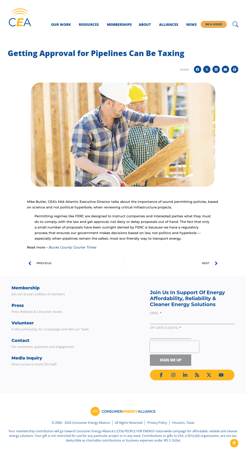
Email (154, 313)
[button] (197, 69)
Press (18, 305)
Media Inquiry (27, 358)
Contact (20, 340)
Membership (26, 287)
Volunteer (23, 323)
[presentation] (174, 347)
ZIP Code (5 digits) (164, 328)
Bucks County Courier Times (72, 247)
